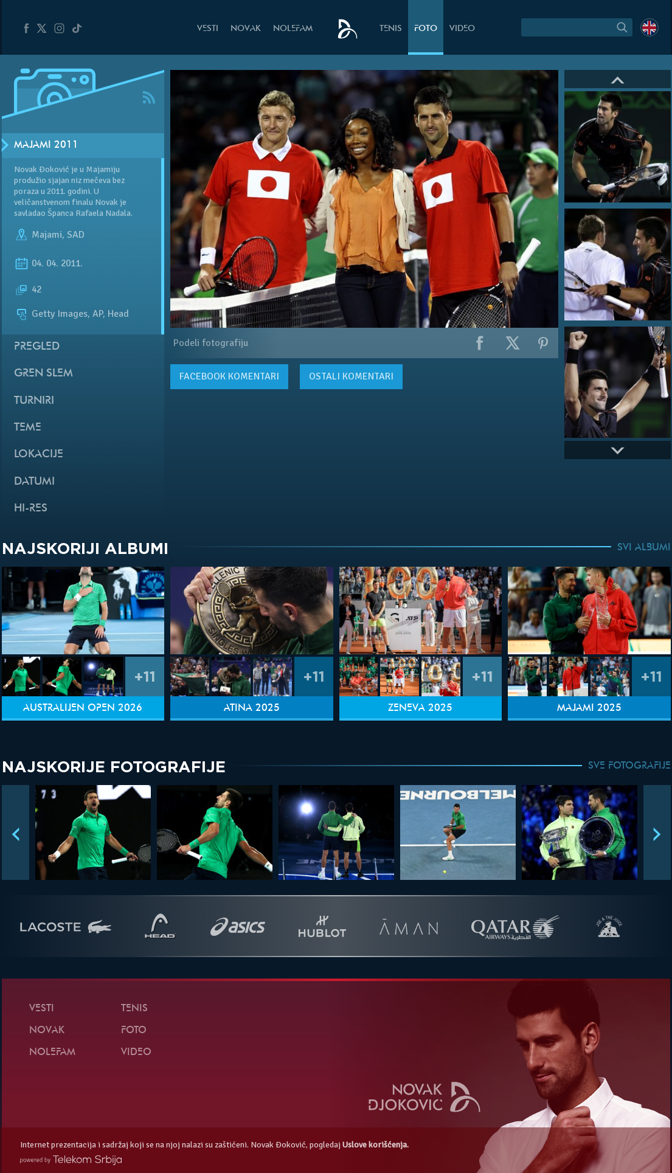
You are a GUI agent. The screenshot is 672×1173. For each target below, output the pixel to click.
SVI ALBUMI (644, 548)
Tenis (390, 28)
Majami (47, 235)
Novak (245, 28)
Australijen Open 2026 (82, 708)
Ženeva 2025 (420, 708)
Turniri (34, 401)
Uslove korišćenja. (375, 1145)
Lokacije (38, 454)
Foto (425, 28)
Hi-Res (30, 508)
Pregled (37, 347)
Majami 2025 (589, 708)
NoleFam (293, 28)
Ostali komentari (351, 376)
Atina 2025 (252, 708)
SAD (76, 235)
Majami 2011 (46, 145)
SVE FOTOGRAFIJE (629, 766)
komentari (229, 376)
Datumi (34, 482)
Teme (27, 428)
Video (462, 28)
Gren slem (43, 373)
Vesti (207, 28)
